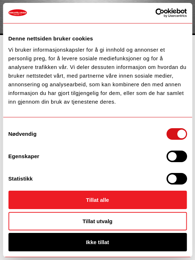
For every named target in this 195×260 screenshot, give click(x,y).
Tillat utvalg (97, 221)
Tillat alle (97, 200)
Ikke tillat (97, 242)
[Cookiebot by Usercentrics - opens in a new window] (155, 13)
